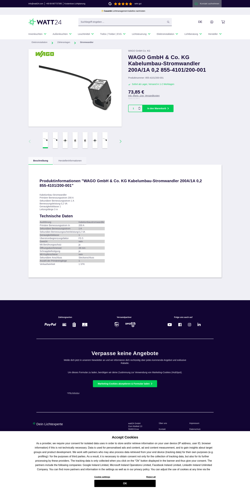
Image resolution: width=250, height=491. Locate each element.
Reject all (151, 478)
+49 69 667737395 (54, 4)
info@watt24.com (35, 4)
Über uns (163, 423)
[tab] (40, 161)
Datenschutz (195, 429)
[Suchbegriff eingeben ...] (125, 22)
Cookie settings (102, 478)
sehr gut (138, 4)
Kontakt (162, 429)
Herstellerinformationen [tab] (70, 161)
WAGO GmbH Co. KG (139, 51)
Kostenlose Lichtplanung (74, 4)
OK (125, 484)
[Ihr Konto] (208, 22)
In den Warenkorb (156, 108)
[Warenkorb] (219, 22)
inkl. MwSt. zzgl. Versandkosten (144, 96)
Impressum (194, 423)
